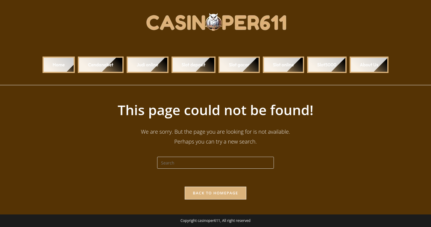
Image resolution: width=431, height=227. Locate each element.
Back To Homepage (215, 193)
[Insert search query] (215, 163)
